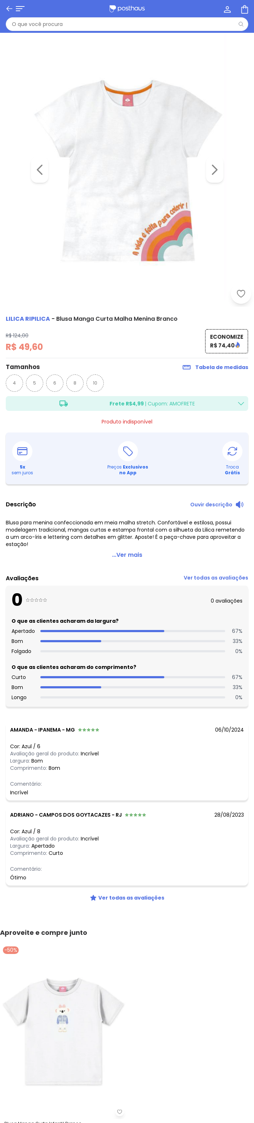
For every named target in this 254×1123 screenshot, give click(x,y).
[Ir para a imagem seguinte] (214, 170)
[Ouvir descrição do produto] (217, 504)
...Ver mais (127, 555)
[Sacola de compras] (244, 8)
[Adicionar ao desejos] (241, 294)
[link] (216, 580)
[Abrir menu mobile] (20, 8)
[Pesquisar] (241, 24)
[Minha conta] (226, 8)
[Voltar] (9, 8)
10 (95, 383)
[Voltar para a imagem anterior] (39, 170)
